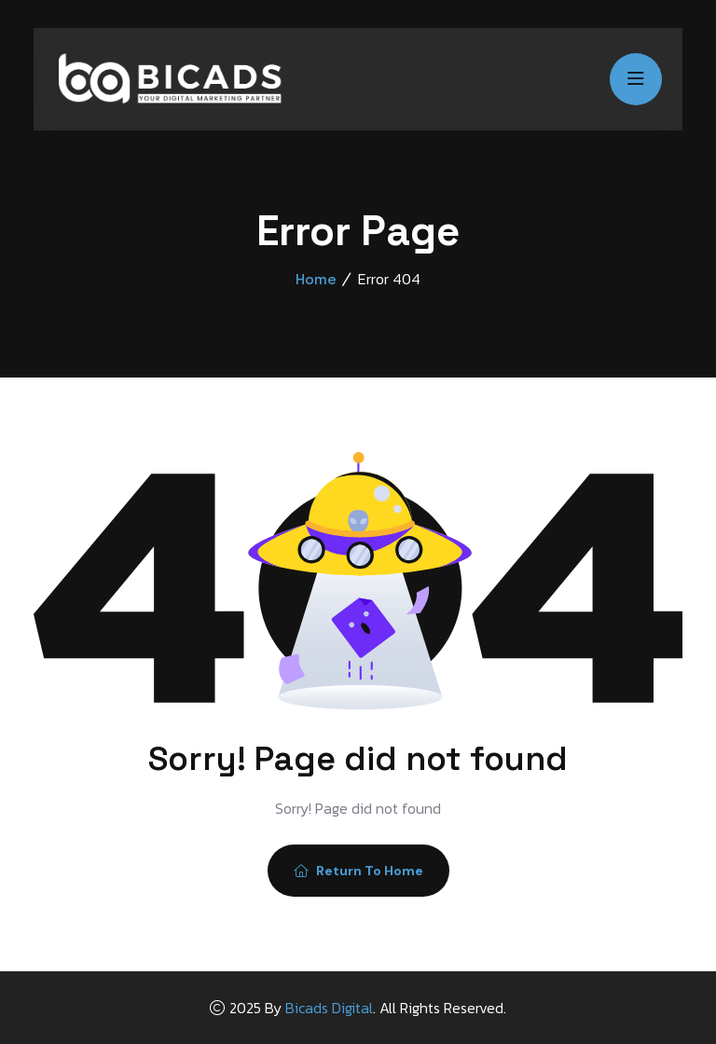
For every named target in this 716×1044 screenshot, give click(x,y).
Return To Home (358, 870)
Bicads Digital (329, 1007)
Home (316, 279)
